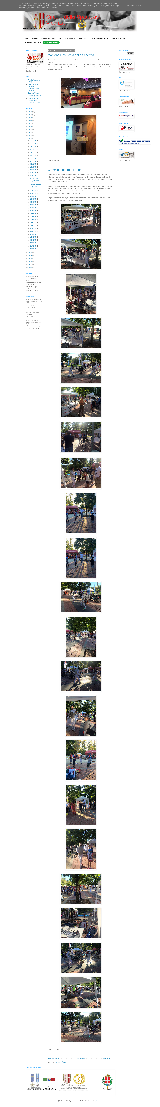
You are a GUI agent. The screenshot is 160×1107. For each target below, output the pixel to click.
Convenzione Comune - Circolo (34, 101)
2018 (30, 129)
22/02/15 (33, 234)
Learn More (129, 6)
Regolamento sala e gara (32, 42)
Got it (138, 6)
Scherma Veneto (33, 93)
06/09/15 (33, 193)
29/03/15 (33, 222)
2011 (30, 261)
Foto (60, 39)
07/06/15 (33, 202)
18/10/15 (33, 167)
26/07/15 (33, 196)
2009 (30, 267)
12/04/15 (33, 219)
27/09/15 (33, 173)
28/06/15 (33, 199)
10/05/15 (33, 208)
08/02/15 (33, 240)
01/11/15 (33, 164)
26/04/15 (33, 214)
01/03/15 (33, 231)
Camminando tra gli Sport (65, 169)
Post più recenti (53, 1058)
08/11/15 (33, 161)
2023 (30, 115)
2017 (30, 132)
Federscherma (33, 98)
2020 (30, 123)
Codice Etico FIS (83, 39)
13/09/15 (33, 190)
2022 (30, 117)
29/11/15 (33, 152)
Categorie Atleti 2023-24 (100, 39)
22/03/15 (33, 225)
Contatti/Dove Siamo (48, 39)
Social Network (70, 39)
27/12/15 (33, 141)
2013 (30, 255)
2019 (30, 126)
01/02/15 (33, 243)
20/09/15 (33, 176)
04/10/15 (33, 170)
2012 (30, 258)
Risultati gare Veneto (35, 96)
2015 (30, 138)
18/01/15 (33, 246)
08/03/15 (33, 228)
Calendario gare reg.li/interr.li (33, 89)
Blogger (98, 1101)
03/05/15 (33, 211)
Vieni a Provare (51, 42)
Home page (81, 1058)
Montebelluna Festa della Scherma (71, 55)
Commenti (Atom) (60, 1062)
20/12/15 (33, 144)
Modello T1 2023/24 (118, 39)
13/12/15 (33, 146)
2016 (30, 135)
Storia (26, 39)
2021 (30, 120)
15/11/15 (33, 158)
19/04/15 (33, 217)
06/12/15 (33, 149)
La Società (34, 39)
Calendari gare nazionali (33, 85)
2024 (30, 112)
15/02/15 (33, 237)
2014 (30, 252)
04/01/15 (33, 249)
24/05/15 (33, 205)
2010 (30, 264)
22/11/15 (33, 155)
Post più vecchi (108, 1058)
